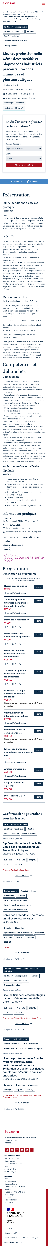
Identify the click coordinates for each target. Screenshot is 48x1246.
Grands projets (10, 1172)
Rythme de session (14, 144)
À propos (8, 1176)
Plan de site (9, 1202)
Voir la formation (22, 875)
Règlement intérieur (13, 1233)
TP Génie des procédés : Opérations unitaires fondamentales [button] (16, 673)
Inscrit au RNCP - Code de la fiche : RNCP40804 (22, 321)
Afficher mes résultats (24, 165)
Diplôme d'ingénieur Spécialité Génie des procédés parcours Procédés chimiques (22, 847)
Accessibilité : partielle (14, 1242)
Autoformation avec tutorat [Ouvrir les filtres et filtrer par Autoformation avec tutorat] (15, 910)
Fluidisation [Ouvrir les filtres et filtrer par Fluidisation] (9, 896)
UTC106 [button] (8, 589)
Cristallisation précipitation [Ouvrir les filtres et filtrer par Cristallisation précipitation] (15, 27)
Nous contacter (11, 1184)
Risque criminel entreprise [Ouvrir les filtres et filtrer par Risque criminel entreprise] (31, 1048)
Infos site (8, 1229)
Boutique (8, 1189)
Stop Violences (11, 1200)
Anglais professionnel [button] (15, 769)
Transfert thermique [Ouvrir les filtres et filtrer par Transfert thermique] (12, 985)
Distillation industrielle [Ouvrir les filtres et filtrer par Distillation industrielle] (13, 31)
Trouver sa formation (14, 12)
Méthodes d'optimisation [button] (16, 620)
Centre (7, 549)
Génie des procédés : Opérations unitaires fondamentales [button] (15, 653)
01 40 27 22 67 (15, 525)
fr (3, 12)
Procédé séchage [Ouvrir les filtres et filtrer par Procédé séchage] (11, 36)
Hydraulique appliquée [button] (15, 586)
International (10, 1197)
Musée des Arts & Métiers (15, 1192)
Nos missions (10, 1161)
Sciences (28, 12)
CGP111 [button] (8, 680)
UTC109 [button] (8, 640)
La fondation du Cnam (14, 1164)
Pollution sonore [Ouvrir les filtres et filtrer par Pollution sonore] (31, 1044)
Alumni (7, 1166)
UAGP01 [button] (8, 789)
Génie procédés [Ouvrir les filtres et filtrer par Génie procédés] (10, 45)
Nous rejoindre (10, 1181)
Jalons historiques (12, 1158)
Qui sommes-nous (12, 1156)
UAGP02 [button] (8, 799)
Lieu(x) (8, 154)
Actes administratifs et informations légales (22, 1237)
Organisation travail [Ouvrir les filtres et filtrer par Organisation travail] (12, 1044)
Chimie (37, 12)
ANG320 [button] (8, 772)
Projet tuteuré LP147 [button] (14, 796)
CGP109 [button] (8, 660)
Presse (7, 1179)
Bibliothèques (10, 1195)
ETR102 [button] (7, 719)
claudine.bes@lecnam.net (22, 528)
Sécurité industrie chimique (13, 14)
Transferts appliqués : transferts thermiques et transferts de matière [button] (16, 602)
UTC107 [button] (8, 609)
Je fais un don (10, 1169)
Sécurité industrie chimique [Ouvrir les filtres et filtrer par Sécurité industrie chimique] (15, 41)
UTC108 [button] (8, 623)
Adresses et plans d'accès (15, 1187)
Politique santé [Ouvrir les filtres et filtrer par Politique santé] (10, 1048)
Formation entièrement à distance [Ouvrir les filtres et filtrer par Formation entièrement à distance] (18, 905)
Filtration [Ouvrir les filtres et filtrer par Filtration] (30, 31)
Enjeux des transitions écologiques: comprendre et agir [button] (18, 752)
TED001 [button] (7, 758)
